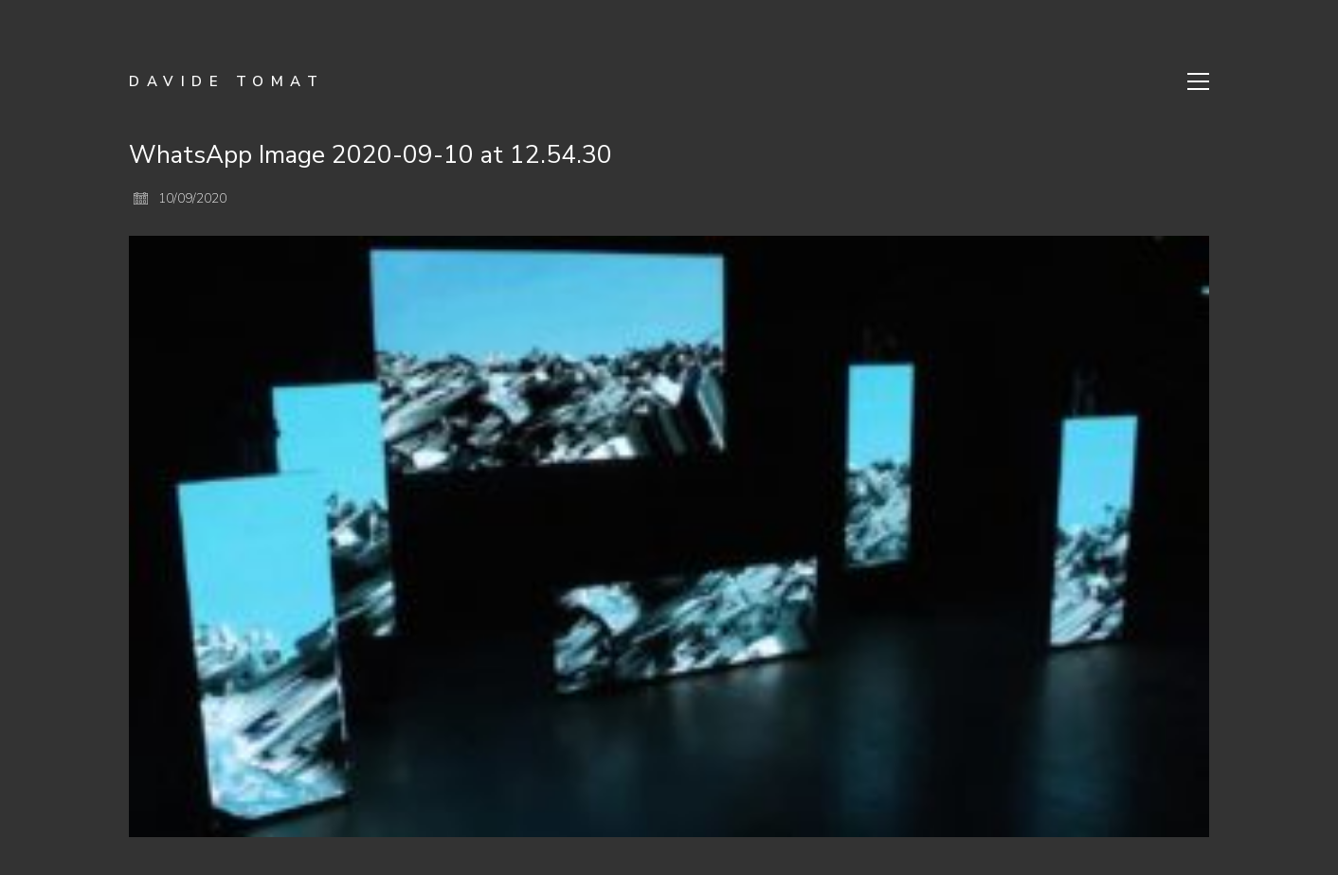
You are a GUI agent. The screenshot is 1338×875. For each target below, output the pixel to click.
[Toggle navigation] (1198, 81)
